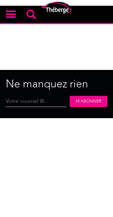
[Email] (36, 101)
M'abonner (88, 101)
